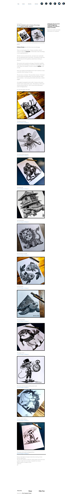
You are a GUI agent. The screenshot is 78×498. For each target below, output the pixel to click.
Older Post (42, 491)
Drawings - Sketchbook (29, 26)
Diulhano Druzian (20, 47)
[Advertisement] (39, 13)
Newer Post (19, 490)
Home (30, 491)
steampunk (28, 51)
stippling (39, 66)
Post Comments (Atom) (26, 493)
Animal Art (22, 26)
